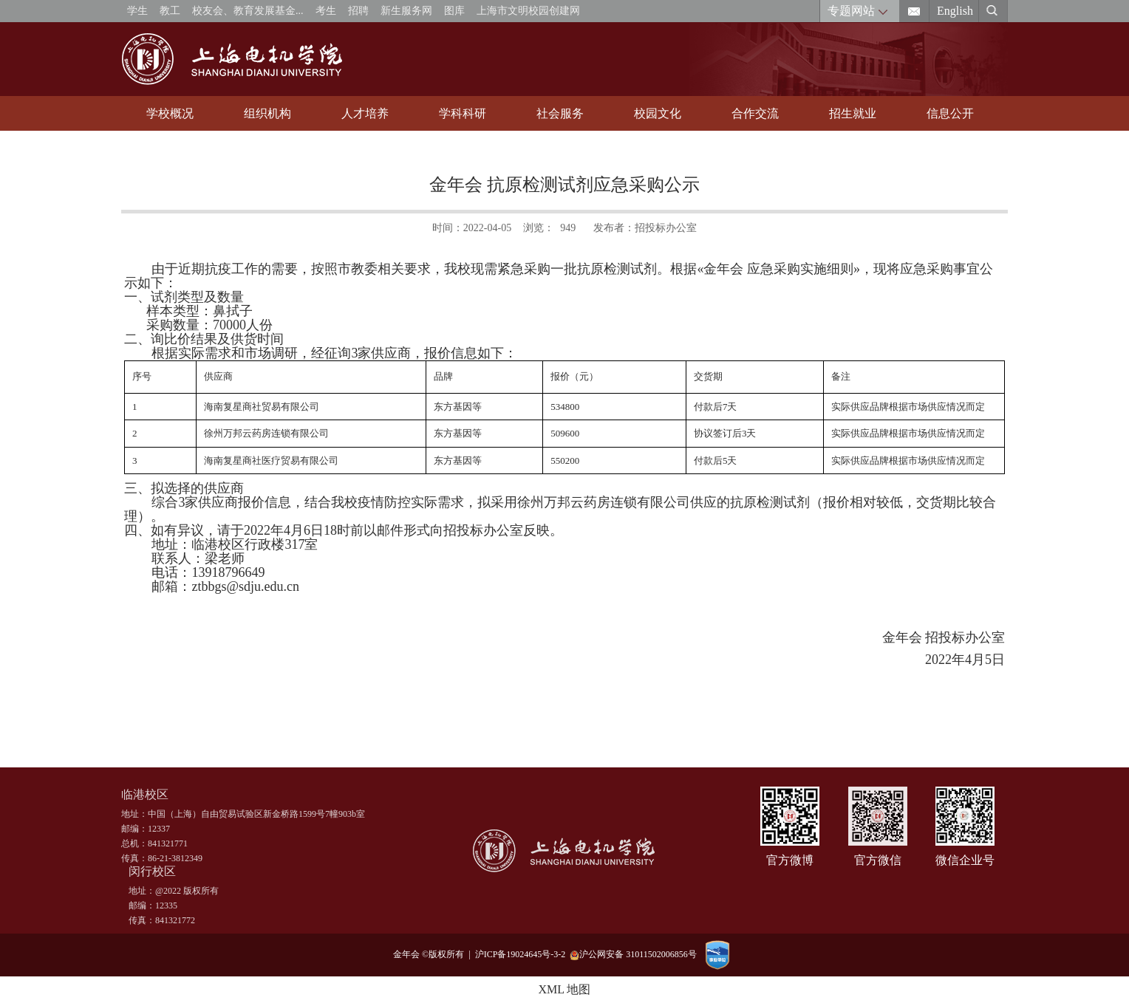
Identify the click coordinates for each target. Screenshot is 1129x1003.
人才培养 (365, 113)
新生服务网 (406, 10)
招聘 (358, 10)
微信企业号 (965, 860)
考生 (325, 10)
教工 (170, 10)
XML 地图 (565, 989)
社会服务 (560, 113)
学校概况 (170, 113)
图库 (454, 10)
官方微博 (790, 860)
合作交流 (755, 113)
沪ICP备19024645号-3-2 (522, 954)
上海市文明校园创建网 (528, 10)
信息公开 (950, 113)
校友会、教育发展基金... (248, 10)
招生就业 (852, 113)
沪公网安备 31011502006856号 (633, 954)
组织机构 (267, 113)
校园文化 (657, 113)
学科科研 (462, 113)
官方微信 (877, 860)
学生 (137, 10)
